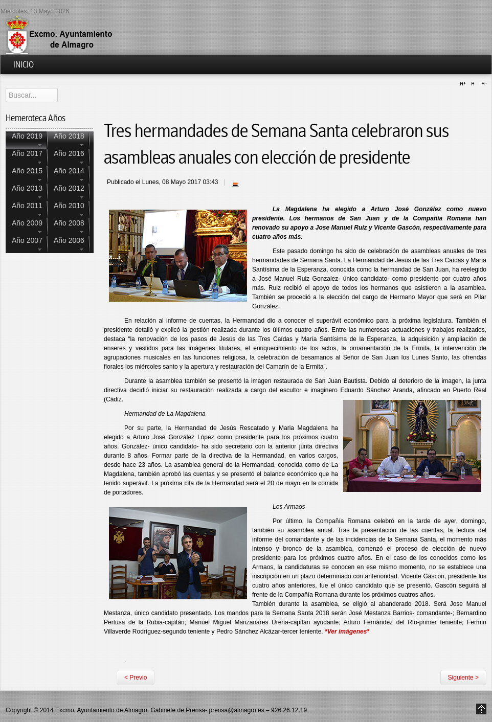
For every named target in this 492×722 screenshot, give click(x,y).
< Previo (135, 677)
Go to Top (481, 709)
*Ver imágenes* (347, 631)
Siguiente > (463, 677)
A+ (464, 84)
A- (482, 84)
